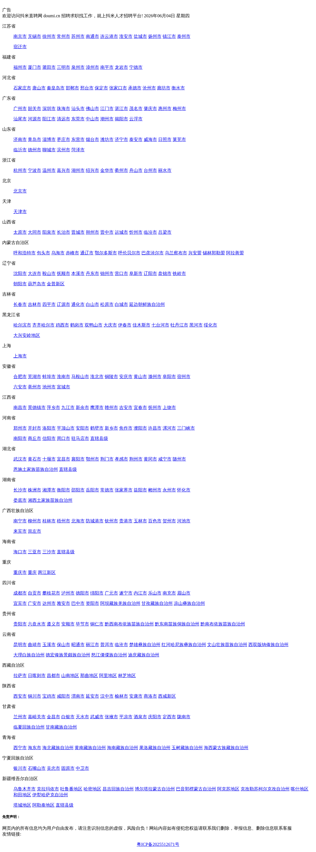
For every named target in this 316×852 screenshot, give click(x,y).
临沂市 (20, 149)
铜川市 (34, 696)
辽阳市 (150, 273)
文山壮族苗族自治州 (227, 644)
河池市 (183, 520)
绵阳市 (97, 593)
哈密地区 (92, 789)
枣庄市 (63, 139)
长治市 (63, 232)
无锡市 (34, 36)
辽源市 (63, 304)
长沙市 (20, 490)
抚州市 (154, 407)
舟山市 (136, 170)
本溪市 (78, 273)
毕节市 (82, 624)
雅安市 (63, 603)
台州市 (150, 170)
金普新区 (56, 283)
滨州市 (63, 149)
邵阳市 (78, 490)
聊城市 (49, 149)
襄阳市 (78, 459)
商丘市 (34, 438)
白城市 (121, 304)
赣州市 (111, 407)
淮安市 (126, 36)
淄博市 (49, 139)
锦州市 (107, 273)
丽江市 (92, 644)
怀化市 (183, 490)
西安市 (20, 696)
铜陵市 (111, 376)
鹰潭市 (97, 407)
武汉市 (20, 459)
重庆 (32, 572)
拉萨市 (20, 675)
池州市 (49, 386)
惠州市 (165, 108)
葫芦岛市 (37, 283)
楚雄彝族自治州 (144, 644)
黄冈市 (150, 459)
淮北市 (97, 376)
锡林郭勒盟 (214, 252)
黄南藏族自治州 (90, 747)
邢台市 (87, 88)
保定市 (101, 88)
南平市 (107, 67)
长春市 (20, 304)
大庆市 (110, 325)
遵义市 (53, 624)
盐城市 (140, 36)
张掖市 (111, 716)
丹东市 (92, 273)
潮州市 (107, 118)
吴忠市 (53, 768)
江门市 (107, 108)
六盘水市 (37, 624)
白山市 (92, 304)
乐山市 (154, 593)
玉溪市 (49, 644)
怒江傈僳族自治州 (109, 655)
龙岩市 (121, 67)
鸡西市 (62, 325)
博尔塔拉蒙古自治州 (155, 789)
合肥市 (20, 376)
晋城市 (78, 232)
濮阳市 (140, 428)
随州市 (179, 459)
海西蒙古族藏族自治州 (226, 747)
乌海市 (58, 252)
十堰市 (49, 459)
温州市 (49, 170)
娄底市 (20, 500)
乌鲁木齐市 (24, 789)
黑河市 (196, 325)
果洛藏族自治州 (154, 747)
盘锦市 (165, 273)
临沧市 (121, 644)
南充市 (169, 593)
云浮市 (136, 118)
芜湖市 (34, 376)
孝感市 (121, 459)
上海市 (20, 356)
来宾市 (20, 531)
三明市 (63, 67)
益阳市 (140, 490)
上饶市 (169, 407)
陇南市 (183, 716)
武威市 (97, 716)
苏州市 (78, 36)
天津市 (20, 211)
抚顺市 (63, 273)
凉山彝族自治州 (189, 603)
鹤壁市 (97, 428)
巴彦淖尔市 (152, 252)
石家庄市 (22, 88)
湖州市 (78, 170)
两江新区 (47, 572)
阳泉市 (49, 232)
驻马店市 (80, 438)
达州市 (49, 603)
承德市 (134, 88)
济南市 (20, 139)
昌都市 (53, 675)
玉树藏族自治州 (187, 747)
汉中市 (107, 696)
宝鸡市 (49, 696)
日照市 (165, 139)
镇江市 (169, 36)
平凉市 (126, 716)
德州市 (34, 149)
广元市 (111, 593)
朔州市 (92, 232)
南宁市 (20, 520)
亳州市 (34, 386)
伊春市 (124, 325)
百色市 (154, 520)
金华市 (107, 170)
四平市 (49, 304)
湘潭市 (49, 490)
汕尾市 (20, 118)
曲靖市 (34, 644)
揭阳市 (121, 118)
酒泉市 (140, 716)
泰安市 (136, 139)
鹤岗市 (77, 325)
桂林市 (49, 520)
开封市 (34, 428)
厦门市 (34, 67)
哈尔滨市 (22, 325)
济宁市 (121, 139)
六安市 (20, 386)
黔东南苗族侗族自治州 (177, 624)
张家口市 (118, 88)
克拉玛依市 (48, 789)
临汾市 (150, 232)
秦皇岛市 (56, 88)
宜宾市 (20, 603)
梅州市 (179, 108)
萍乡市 (53, 407)
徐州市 (49, 36)
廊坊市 (163, 88)
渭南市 (78, 696)
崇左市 (34, 531)
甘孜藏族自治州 (157, 603)
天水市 (82, 716)
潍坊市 (107, 139)
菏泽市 (78, 149)
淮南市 (63, 376)
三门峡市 (186, 428)
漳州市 (92, 67)
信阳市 (49, 438)
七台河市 (160, 325)
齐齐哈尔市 (43, 325)
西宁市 (20, 747)
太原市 (20, 232)
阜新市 (136, 273)
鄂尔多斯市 (106, 252)
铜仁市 (97, 624)
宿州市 (183, 376)
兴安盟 (195, 252)
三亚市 (34, 551)
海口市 (20, 551)
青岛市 (34, 139)
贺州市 (169, 520)
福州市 (20, 67)
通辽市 (87, 252)
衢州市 (121, 170)
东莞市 (78, 118)
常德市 (107, 490)
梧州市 (63, 520)
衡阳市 (63, 490)
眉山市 (183, 593)
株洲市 (34, 490)
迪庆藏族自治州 (143, 655)
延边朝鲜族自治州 (147, 304)
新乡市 (111, 428)
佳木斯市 (141, 325)
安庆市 (126, 376)
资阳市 (92, 603)
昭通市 (78, 644)
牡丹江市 (179, 325)
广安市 (34, 603)
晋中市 (107, 232)
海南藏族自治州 (122, 747)
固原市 (68, 768)
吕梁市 (165, 232)
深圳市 (49, 108)
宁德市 (136, 67)
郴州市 (154, 490)
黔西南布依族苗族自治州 (129, 624)
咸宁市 (165, 459)
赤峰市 (72, 252)
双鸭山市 (93, 325)
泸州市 (68, 593)
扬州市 (154, 36)
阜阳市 (169, 376)
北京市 (20, 191)
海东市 (34, 747)
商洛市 (150, 696)
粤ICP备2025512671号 (158, 844)
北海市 (78, 520)
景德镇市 (37, 407)
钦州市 (111, 520)
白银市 (68, 716)
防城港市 (95, 520)
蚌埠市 (49, 376)
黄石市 (34, 459)
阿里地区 (108, 675)
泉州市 (78, 67)
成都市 (20, 593)
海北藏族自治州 (58, 747)
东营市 (78, 139)
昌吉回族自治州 (118, 789)
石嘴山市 (37, 768)
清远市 (63, 118)
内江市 (140, 593)
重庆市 (20, 572)
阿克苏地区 (228, 789)
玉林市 (140, 520)
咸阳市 (63, 696)
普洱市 (107, 644)
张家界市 (124, 490)
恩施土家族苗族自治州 (35, 469)
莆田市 (49, 67)
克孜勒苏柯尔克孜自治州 (265, 789)
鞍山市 (49, 273)
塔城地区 (22, 805)
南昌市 (20, 407)
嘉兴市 (63, 170)
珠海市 (63, 108)
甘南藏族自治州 (61, 727)
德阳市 (82, 593)
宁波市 (34, 170)
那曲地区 (89, 675)
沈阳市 (20, 273)
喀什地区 (299, 789)
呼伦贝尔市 (129, 252)
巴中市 (78, 603)
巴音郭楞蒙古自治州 (196, 789)
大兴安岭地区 (26, 335)
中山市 (92, 118)
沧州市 (149, 88)
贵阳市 (20, 624)
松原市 (107, 304)
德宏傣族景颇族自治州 (68, 655)
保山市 (63, 644)
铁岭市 (179, 273)
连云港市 (109, 36)
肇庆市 (150, 108)
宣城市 (63, 386)
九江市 (68, 407)
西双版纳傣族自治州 (268, 644)
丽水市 (165, 170)
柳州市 (34, 520)
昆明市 (20, 644)
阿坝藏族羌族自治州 (120, 603)
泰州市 (183, 36)
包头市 (43, 252)
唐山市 (39, 88)
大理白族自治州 (29, 655)
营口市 (121, 273)
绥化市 (210, 325)
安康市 (136, 696)
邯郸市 (72, 88)
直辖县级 (99, 438)
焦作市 (126, 428)
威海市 (150, 139)
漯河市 (169, 428)
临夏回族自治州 (29, 727)
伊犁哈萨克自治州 (50, 794)
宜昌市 (63, 459)
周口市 (63, 438)
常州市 (63, 36)
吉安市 (126, 407)
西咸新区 (167, 696)
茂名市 (136, 108)
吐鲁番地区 (71, 789)
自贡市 (34, 593)
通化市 (78, 304)
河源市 (34, 118)
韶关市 (34, 108)
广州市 (20, 108)
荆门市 (107, 459)
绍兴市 (92, 170)
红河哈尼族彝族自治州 (183, 644)
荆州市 (136, 459)
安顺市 (68, 624)
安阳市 (82, 428)
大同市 (34, 232)
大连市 (34, 273)
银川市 (20, 768)
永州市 (169, 490)
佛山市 (92, 108)
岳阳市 (92, 490)
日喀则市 (37, 675)
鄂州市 (92, 459)
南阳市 (20, 438)
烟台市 (92, 139)
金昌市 (53, 716)
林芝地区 (127, 675)
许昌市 (154, 428)
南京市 (20, 36)
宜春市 (140, 407)
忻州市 (136, 232)
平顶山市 (66, 428)
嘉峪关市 (37, 716)
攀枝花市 (51, 593)
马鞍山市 (80, 376)
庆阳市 (154, 716)
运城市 (121, 232)
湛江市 (121, 108)
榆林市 (121, 696)
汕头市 (78, 108)
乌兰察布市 (176, 252)
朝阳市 (20, 283)
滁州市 (154, 376)
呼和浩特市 (24, 252)
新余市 (82, 407)
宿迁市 (20, 46)
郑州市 (20, 428)
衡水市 (178, 88)
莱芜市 (179, 139)
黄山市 (140, 376)
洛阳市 (49, 428)
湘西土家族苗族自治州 (50, 500)
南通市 (92, 36)
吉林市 (34, 304)
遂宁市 (126, 593)
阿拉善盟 (235, 252)
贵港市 (126, 520)
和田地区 (22, 794)
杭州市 (20, 170)
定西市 (169, 716)
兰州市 (20, 716)
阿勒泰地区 (43, 805)
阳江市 (49, 118)
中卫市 (82, 768)
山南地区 (70, 675)
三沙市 (49, 551)
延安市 (92, 696)
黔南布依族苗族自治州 (222, 624)
